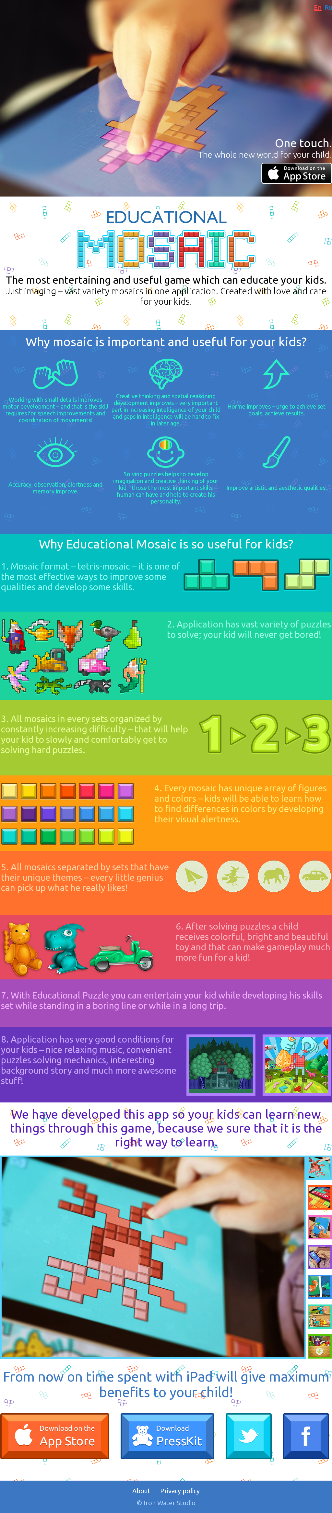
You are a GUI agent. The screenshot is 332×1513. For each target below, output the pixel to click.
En (318, 7)
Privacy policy (180, 1491)
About (141, 1491)
